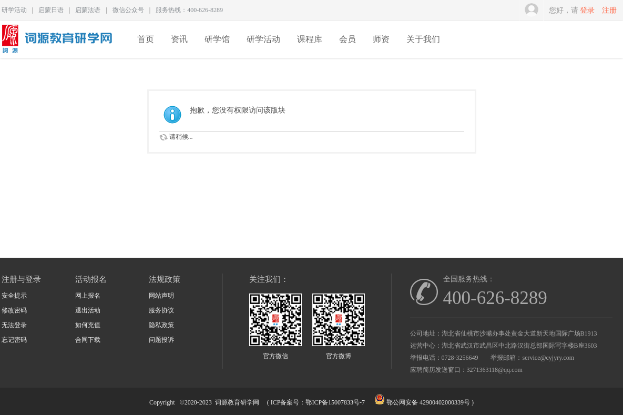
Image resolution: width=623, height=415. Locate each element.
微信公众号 (128, 10)
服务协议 (161, 310)
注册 (609, 10)
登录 (587, 10)
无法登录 (14, 325)
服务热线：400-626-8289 (189, 10)
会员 (347, 39)
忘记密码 (14, 339)
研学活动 (14, 10)
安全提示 (14, 295)
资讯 (179, 39)
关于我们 (423, 39)
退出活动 (87, 310)
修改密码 (14, 310)
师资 (381, 39)
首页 (145, 39)
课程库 (309, 39)
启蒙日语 (51, 10)
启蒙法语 (87, 10)
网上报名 (87, 295)
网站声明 (161, 295)
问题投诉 (161, 339)
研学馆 (217, 39)
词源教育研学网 (237, 402)
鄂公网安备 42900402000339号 (428, 402)
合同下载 (87, 339)
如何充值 (87, 325)
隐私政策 (161, 325)
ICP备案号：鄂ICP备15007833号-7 (318, 402)
